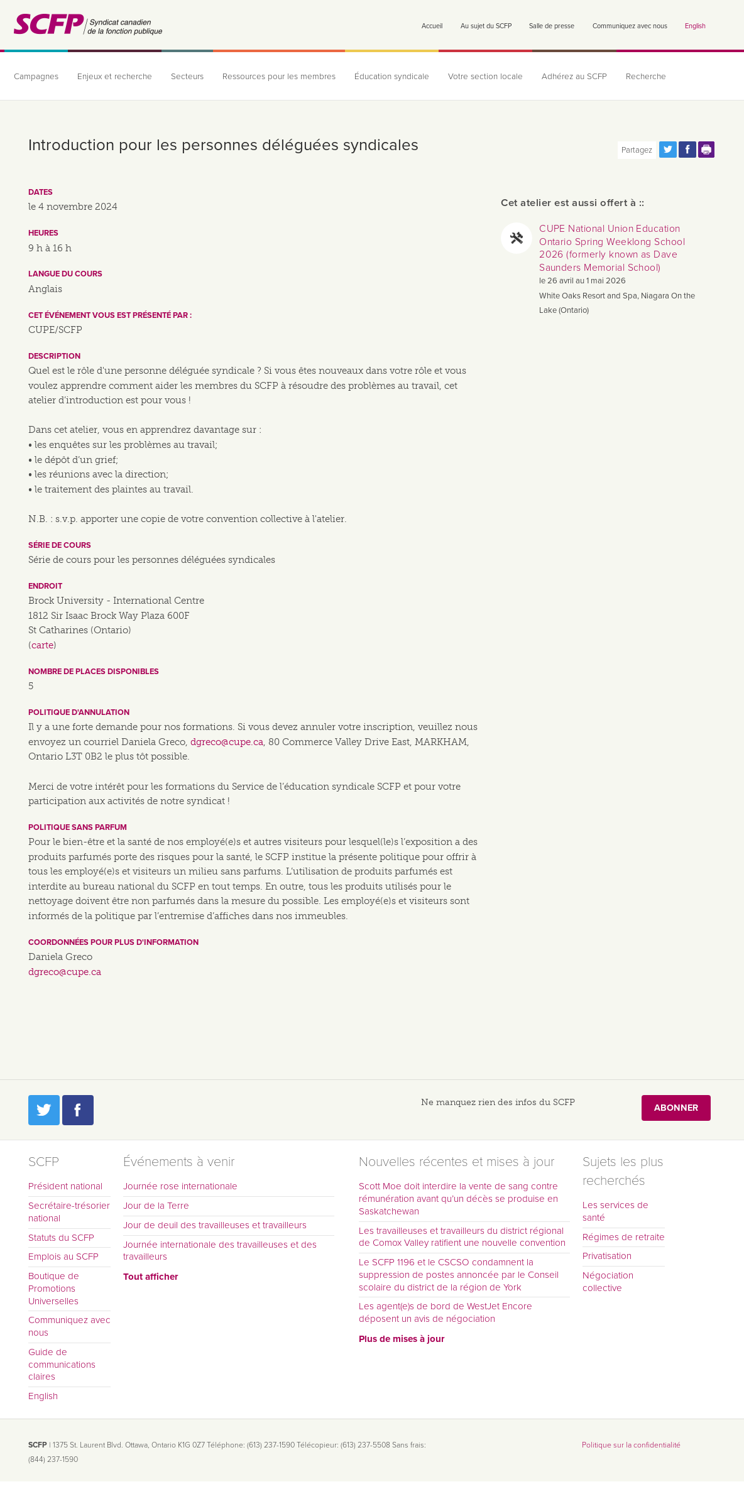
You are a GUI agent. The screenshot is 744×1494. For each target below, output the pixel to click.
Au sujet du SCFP (486, 26)
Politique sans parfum (77, 827)
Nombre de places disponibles (93, 672)
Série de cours (59, 545)
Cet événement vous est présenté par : (110, 315)
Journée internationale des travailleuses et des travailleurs (220, 1251)
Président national (65, 1186)
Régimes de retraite (624, 1237)
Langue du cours (65, 274)
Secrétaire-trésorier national (69, 1212)
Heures (43, 233)
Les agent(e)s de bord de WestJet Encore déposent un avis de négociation (445, 1312)
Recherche (646, 77)
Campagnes (36, 77)
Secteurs (187, 77)
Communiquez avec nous (630, 26)
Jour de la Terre (156, 1205)
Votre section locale (485, 77)
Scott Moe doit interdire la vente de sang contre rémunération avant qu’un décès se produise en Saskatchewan (458, 1198)
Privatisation (607, 1256)
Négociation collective (608, 1282)
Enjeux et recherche (114, 77)
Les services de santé (615, 1211)
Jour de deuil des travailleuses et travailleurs (215, 1225)
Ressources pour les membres (279, 77)
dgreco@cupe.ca (226, 742)
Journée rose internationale (180, 1186)
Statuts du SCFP (61, 1237)
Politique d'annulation (78, 712)
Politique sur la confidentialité (631, 1445)
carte (42, 645)
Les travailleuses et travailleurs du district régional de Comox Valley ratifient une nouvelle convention (462, 1237)
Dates (40, 192)
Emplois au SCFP (63, 1256)
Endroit (45, 586)
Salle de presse (551, 26)
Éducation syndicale (391, 77)
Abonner (676, 1108)
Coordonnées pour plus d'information (113, 942)
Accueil (432, 26)
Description (54, 356)
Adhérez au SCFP (574, 77)
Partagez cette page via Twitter (668, 149)
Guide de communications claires (62, 1364)
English (695, 26)
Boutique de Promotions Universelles (53, 1288)
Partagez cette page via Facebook (687, 149)
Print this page (707, 149)
